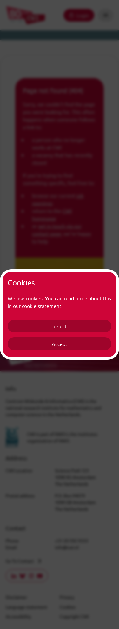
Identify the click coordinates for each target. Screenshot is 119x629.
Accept (59, 344)
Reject (59, 326)
